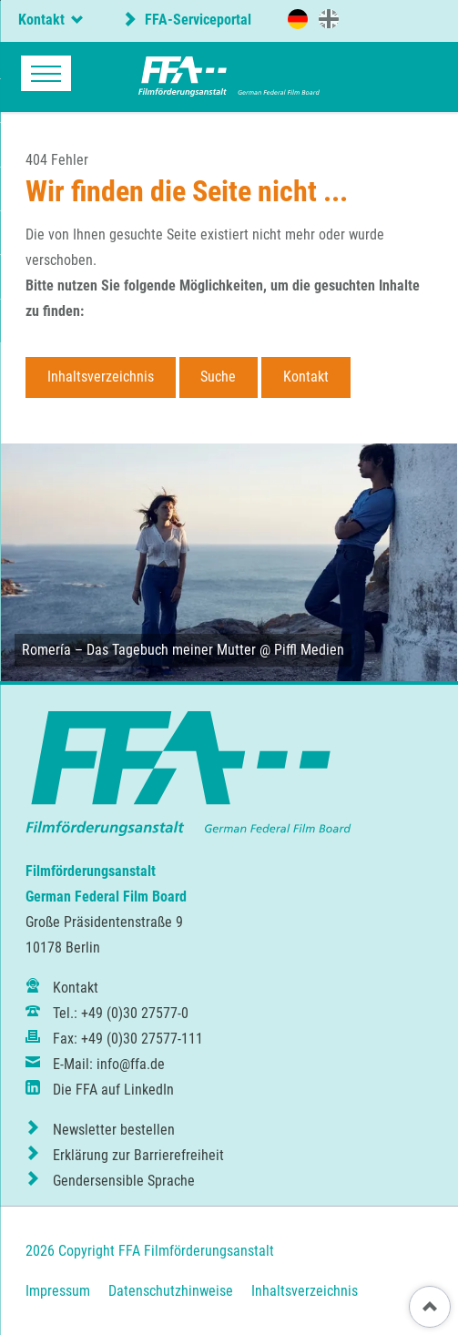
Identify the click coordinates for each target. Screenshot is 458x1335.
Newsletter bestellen (114, 1129)
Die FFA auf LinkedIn (113, 1089)
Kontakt (306, 376)
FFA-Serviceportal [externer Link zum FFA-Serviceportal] (196, 19)
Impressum (57, 1290)
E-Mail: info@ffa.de (109, 1064)
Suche (218, 376)
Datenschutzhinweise (170, 1290)
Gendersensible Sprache (124, 1180)
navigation (46, 73)
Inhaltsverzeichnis (100, 376)
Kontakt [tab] (41, 19)
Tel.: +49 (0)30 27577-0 (120, 1013)
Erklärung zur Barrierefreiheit (138, 1155)
